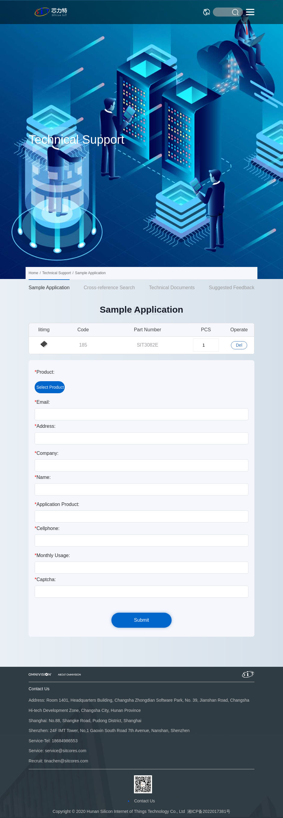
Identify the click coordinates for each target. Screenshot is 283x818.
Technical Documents (172, 287)
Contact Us (144, 800)
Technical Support (56, 273)
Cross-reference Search (109, 287)
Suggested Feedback (231, 287)
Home (33, 273)
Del (239, 345)
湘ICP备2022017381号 (208, 811)
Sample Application (49, 287)
